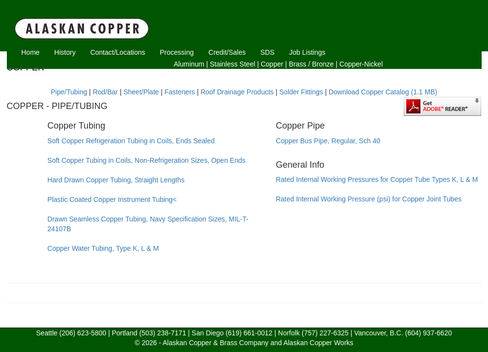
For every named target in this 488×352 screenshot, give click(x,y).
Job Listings (307, 52)
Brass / (299, 64)
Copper (272, 64)
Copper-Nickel (361, 64)
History (65, 52)
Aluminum (189, 64)
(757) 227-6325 (325, 333)
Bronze (323, 64)
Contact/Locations (117, 52)
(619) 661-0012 (249, 333)
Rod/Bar (105, 92)
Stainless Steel (233, 64)
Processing (177, 52)
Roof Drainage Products (237, 92)
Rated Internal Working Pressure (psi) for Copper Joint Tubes (368, 199)
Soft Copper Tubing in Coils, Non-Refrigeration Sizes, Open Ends (146, 160)
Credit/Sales (227, 52)
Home (31, 52)
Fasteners (179, 92)
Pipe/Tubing (69, 92)
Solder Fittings (301, 92)
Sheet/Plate (141, 92)
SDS (267, 52)
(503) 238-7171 (162, 333)
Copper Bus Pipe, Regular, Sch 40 (328, 141)
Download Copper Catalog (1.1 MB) (382, 92)
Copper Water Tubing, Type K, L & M (103, 248)
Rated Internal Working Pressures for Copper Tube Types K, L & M (377, 179)
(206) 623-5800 (82, 333)
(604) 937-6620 (428, 333)
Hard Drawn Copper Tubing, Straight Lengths (116, 180)
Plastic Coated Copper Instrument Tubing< (112, 199)
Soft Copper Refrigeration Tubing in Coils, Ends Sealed (131, 141)
